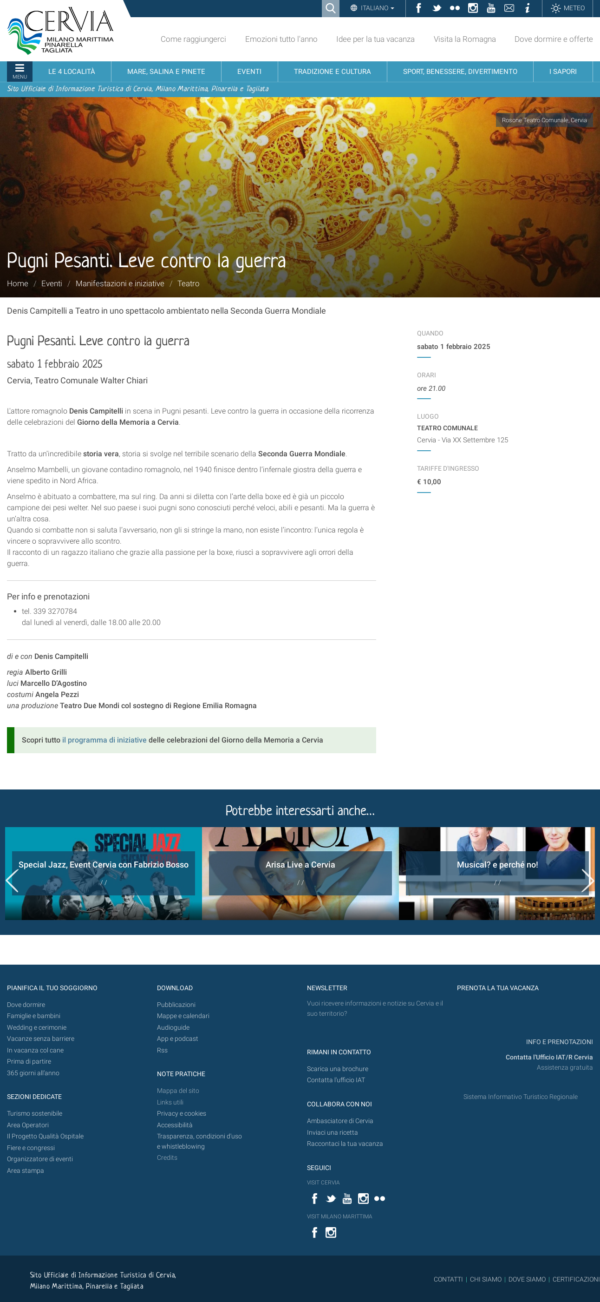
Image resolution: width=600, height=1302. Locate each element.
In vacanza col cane (35, 1050)
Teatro (188, 283)
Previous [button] (12, 880)
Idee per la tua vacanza (375, 39)
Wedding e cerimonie (36, 1028)
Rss (162, 1050)
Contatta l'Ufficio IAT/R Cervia (549, 1057)
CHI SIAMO (486, 1279)
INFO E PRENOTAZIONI (559, 1042)
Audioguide (173, 1028)
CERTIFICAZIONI (576, 1279)
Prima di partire (29, 1061)
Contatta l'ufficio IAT (336, 1080)
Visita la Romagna (465, 39)
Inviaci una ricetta (332, 1133)
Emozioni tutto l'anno (281, 39)
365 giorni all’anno (33, 1073)
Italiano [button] (376, 8)
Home (17, 283)
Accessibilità (175, 1125)
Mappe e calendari (183, 1016)
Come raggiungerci (193, 39)
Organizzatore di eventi (40, 1159)
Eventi (51, 283)
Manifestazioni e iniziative (120, 283)
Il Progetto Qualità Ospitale (45, 1136)
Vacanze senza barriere (40, 1039)
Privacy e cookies (181, 1114)
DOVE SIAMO (526, 1279)
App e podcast (177, 1039)
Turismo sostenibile (34, 1114)
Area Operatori (28, 1125)
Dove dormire (26, 1005)
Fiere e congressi (31, 1148)
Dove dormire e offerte (554, 39)
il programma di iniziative (104, 740)
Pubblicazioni (176, 1005)
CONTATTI (448, 1279)
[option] (103, 873)
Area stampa (25, 1171)
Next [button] (588, 880)
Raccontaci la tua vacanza (345, 1144)
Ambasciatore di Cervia (340, 1121)
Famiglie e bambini (33, 1016)
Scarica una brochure (337, 1069)
